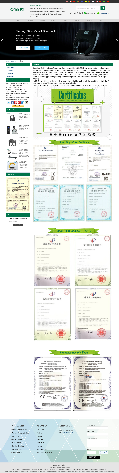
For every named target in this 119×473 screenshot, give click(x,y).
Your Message (92, 438)
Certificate (10, 70)
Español (85, 1)
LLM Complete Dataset (44, 452)
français (70, 1)
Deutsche (74, 1)
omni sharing (61, 465)
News (65, 21)
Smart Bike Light (17, 452)
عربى (104, 1)
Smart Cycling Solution (19, 429)
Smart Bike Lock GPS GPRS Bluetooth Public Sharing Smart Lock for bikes (24, 140)
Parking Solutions (18, 446)
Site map (39, 446)
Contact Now (18, 106)
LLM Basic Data (42, 449)
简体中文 (100, 1)
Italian (78, 1)
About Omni (10, 76)
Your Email (90, 432)
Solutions (42, 21)
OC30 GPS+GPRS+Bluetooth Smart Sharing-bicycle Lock (24, 116)
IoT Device (15, 436)
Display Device (17, 439)
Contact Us (89, 21)
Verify (89, 449)
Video (100, 21)
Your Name (91, 425)
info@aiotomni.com (103, 13)
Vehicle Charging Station (20, 433)
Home (18, 21)
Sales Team (10, 67)
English (67, 1)
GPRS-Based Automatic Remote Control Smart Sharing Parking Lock (23, 164)
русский (81, 1)
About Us (54, 21)
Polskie (107, 1)
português (89, 1)
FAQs (77, 21)
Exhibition (10, 73)
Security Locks (17, 449)
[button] (117, 41)
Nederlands (92, 1)
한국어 (96, 1)
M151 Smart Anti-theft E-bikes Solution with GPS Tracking (24, 127)
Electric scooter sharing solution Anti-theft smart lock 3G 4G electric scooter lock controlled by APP (24, 153)
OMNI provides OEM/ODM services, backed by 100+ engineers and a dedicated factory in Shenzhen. (70, 85)
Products (30, 21)
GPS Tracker (16, 443)
